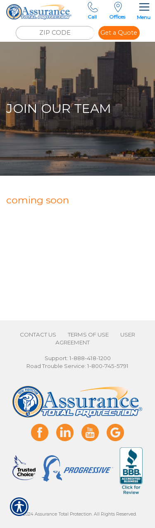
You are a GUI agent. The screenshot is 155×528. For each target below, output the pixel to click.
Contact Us (38, 334)
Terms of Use (88, 334)
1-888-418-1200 (90, 358)
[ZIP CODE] (55, 33)
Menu (143, 10)
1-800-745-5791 (108, 366)
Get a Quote (118, 32)
